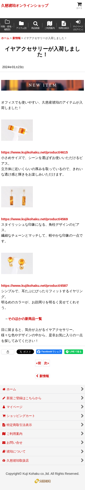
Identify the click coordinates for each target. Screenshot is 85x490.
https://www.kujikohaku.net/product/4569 (34, 219)
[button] (35, 25)
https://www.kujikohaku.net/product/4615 (34, 152)
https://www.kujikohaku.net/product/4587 (34, 285)
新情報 (42, 376)
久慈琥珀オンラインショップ (24, 5)
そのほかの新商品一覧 (25, 319)
